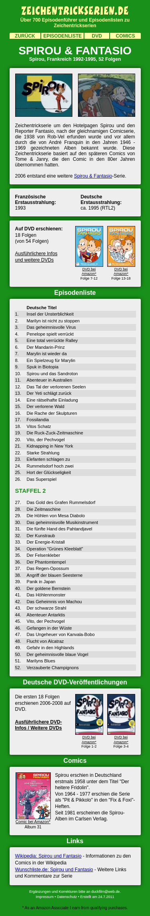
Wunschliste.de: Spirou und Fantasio (54, 869)
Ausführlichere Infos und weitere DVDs (36, 257)
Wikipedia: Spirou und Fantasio (48, 856)
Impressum (45, 897)
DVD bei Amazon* (89, 269)
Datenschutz (67, 897)
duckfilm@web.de (105, 892)
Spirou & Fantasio (93, 176)
